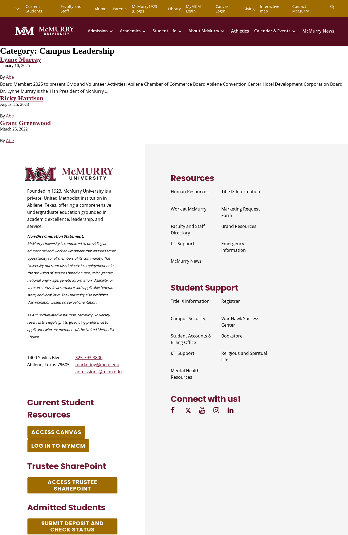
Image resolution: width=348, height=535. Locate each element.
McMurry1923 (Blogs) (144, 8)
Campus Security (188, 318)
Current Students (34, 8)
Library (174, 9)
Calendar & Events (272, 30)
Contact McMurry (300, 8)
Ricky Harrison (21, 98)
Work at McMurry (188, 209)
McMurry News (318, 31)
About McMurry (203, 30)
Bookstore (232, 336)
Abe (10, 77)
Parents (120, 9)
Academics (130, 30)
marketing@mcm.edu (97, 365)
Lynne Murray (20, 59)
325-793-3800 (88, 358)
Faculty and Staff (71, 8)
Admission (98, 30)
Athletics (240, 31)
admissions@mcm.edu (98, 372)
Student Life (164, 30)
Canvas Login (222, 8)
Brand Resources (238, 226)
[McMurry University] (44, 35)
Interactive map (269, 8)
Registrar (230, 301)
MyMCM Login (193, 8)
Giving (249, 9)
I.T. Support (182, 244)
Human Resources (190, 192)
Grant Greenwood (25, 122)
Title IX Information (240, 192)
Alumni (101, 9)
